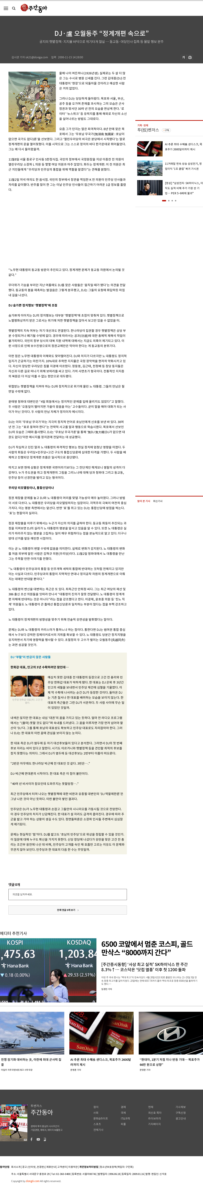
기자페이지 (154, 1124)
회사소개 (16, 1167)
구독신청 (181, 1112)
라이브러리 (154, 1118)
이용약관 (73, 1167)
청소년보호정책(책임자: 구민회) (116, 1167)
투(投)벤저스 (148, 130)
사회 (95, 1112)
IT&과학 (125, 1118)
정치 (95, 1107)
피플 (123, 1124)
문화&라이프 (100, 1118)
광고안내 (181, 1118)
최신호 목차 (155, 1112)
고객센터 (62, 1167)
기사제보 (181, 1107)
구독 (167, 130)
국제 (123, 1112)
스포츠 (97, 1124)
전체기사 (98, 1130)
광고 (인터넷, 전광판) (33, 1167)
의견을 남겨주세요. (22, 894)
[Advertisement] (31, 229)
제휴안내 (51, 1167)
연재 (150, 1107)
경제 (123, 1107)
